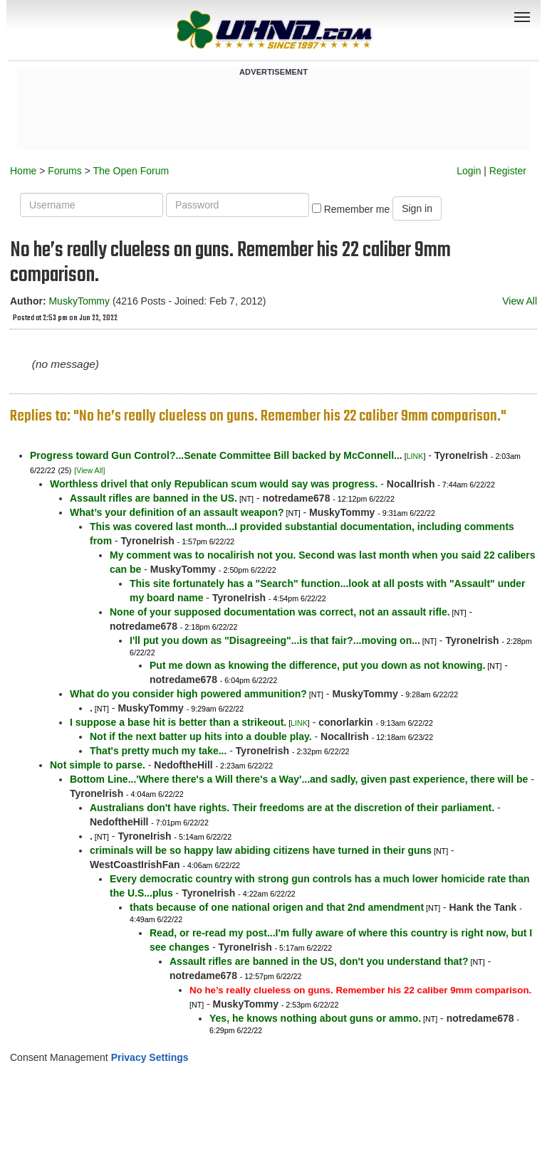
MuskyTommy (79, 301)
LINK (415, 456)
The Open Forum (131, 170)
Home (23, 170)
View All (519, 301)
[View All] (89, 470)
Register (507, 170)
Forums (64, 170)
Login (469, 170)
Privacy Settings (150, 1057)
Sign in (417, 208)
